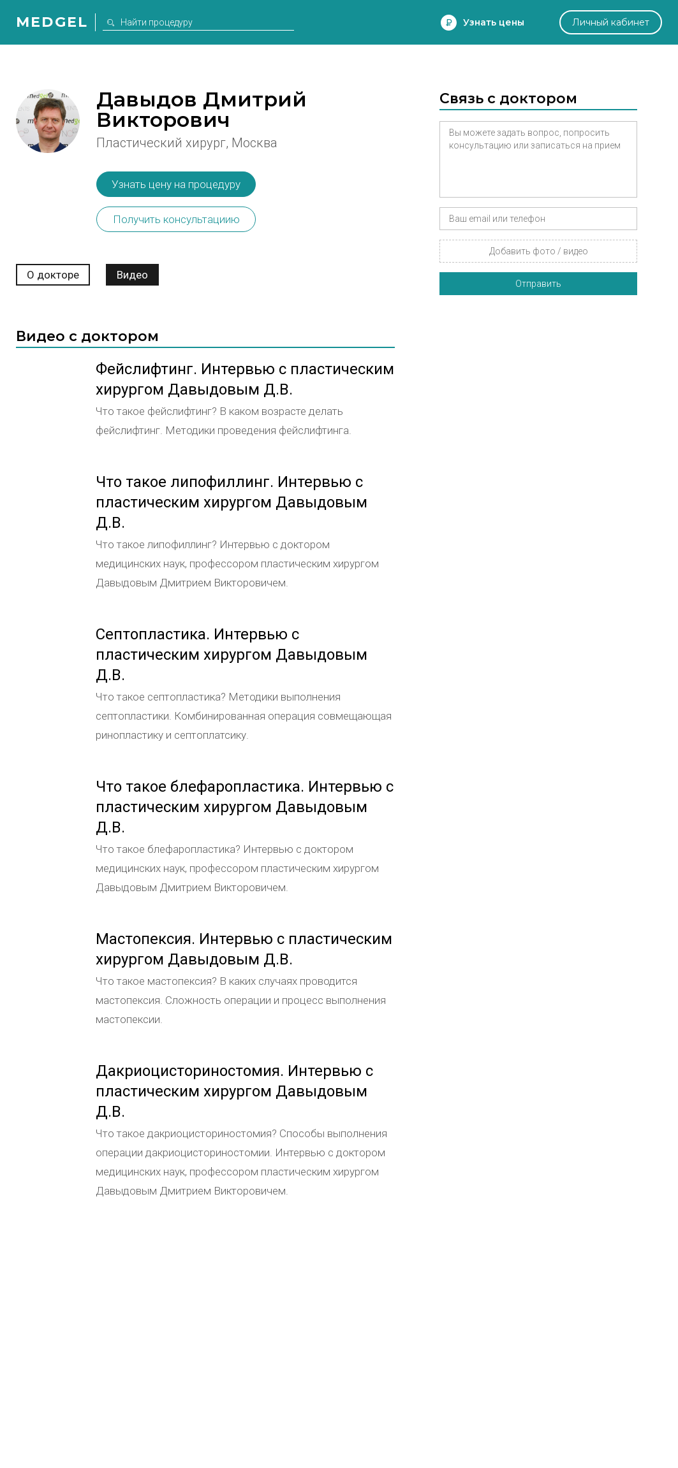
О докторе (53, 274)
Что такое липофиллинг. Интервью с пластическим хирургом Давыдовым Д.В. (231, 502)
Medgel (52, 22)
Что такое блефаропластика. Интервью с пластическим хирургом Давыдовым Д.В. (245, 807)
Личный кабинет (610, 22)
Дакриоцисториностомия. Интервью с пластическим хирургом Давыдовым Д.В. (234, 1091)
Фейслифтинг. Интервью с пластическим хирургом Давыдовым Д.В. (245, 379)
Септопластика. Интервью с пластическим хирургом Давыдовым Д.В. (231, 654)
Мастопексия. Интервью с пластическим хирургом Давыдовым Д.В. (244, 949)
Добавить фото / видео (538, 251)
